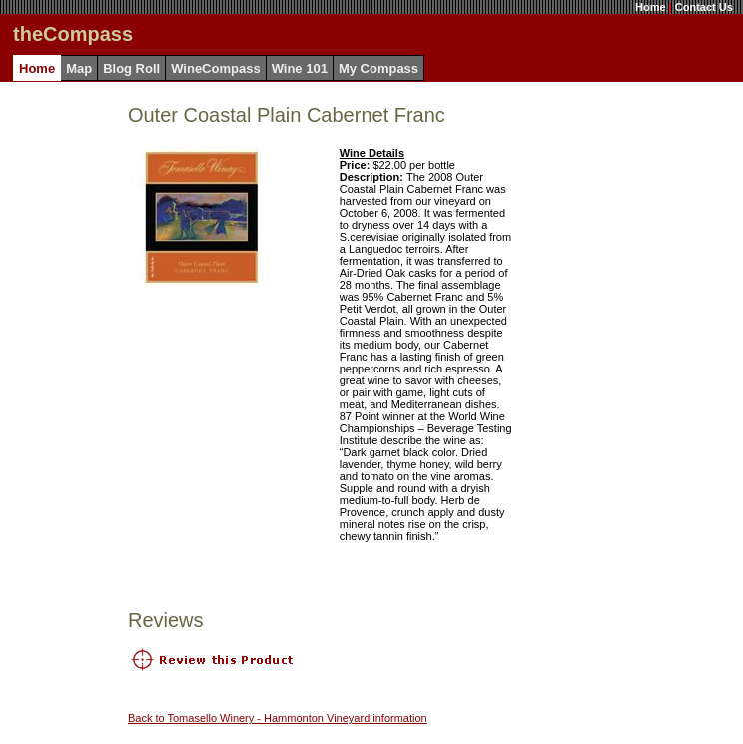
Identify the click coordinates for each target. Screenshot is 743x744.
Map (79, 68)
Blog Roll (131, 68)
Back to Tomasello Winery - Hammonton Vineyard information (277, 718)
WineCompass (215, 68)
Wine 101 (300, 68)
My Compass (378, 68)
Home (650, 7)
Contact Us (704, 7)
